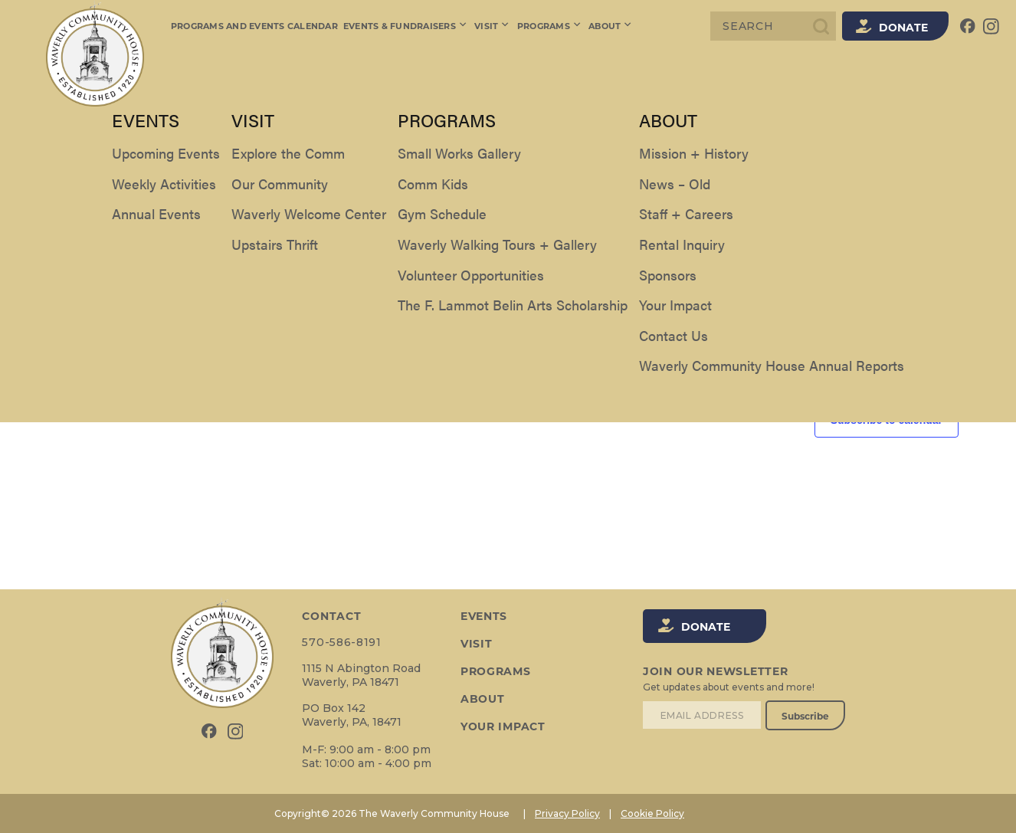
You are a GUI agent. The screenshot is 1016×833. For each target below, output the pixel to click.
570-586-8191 (341, 642)
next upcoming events (636, 286)
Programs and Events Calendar (254, 26)
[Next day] (96, 226)
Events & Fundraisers (405, 26)
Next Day (933, 367)
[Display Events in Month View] (886, 162)
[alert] (508, 287)
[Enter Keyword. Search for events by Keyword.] (392, 162)
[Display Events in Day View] (929, 162)
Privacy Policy (567, 813)
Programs (548, 26)
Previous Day (93, 367)
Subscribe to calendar (886, 420)
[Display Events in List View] (845, 162)
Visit (492, 26)
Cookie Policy (652, 813)
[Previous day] (66, 226)
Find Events (772, 162)
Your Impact (503, 726)
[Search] (773, 26)
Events (483, 616)
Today (141, 226)
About (608, 26)
